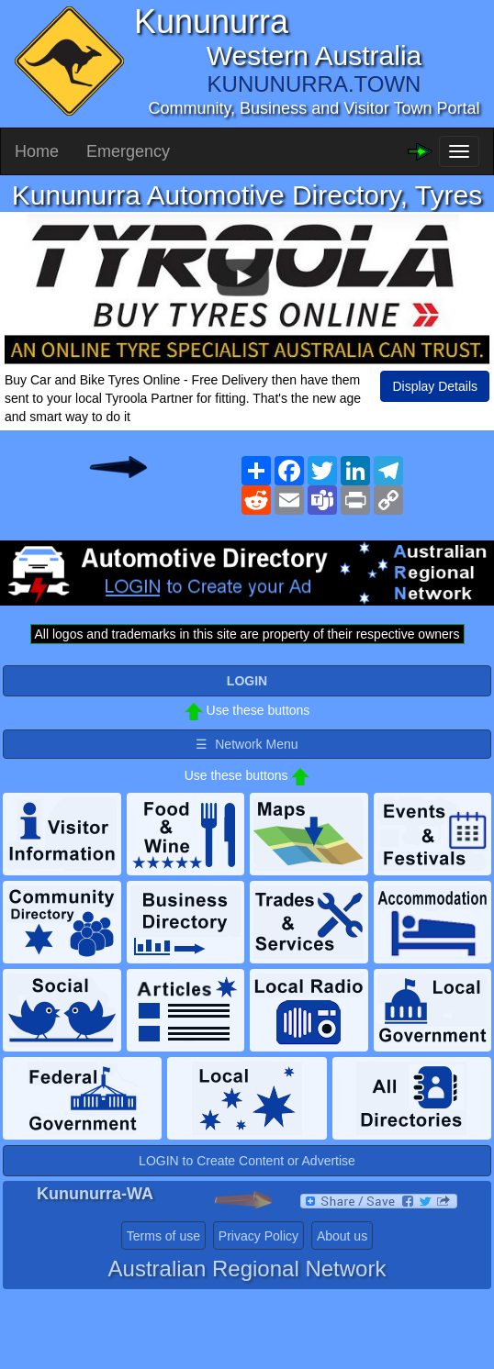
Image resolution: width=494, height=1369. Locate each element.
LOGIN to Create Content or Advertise (247, 1160)
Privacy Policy (258, 1236)
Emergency (128, 151)
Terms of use (163, 1236)
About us (342, 1236)
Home (37, 151)
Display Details (434, 386)
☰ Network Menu (247, 744)
